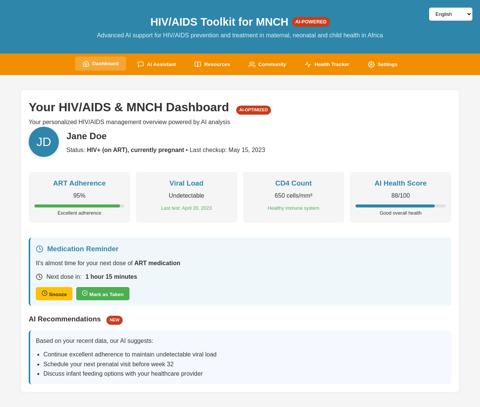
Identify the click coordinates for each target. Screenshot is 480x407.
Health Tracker (327, 64)
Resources (212, 64)
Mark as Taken (103, 294)
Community (267, 64)
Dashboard (100, 63)
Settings (383, 64)
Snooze (54, 294)
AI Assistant (156, 64)
